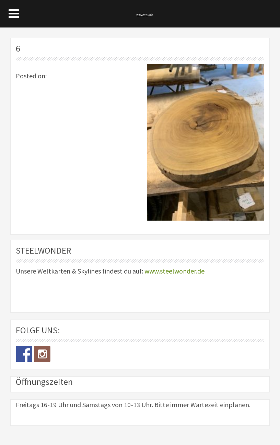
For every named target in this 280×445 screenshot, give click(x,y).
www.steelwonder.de (174, 271)
